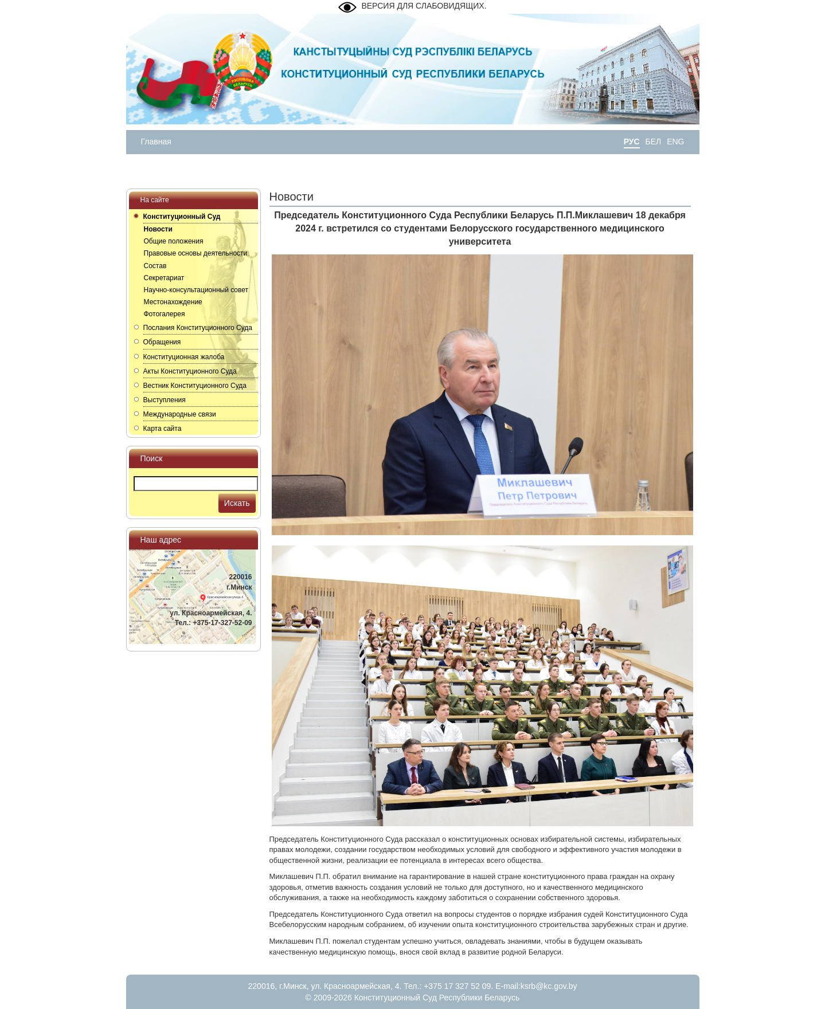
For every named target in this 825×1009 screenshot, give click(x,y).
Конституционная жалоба (184, 357)
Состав (155, 266)
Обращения (162, 342)
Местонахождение (173, 302)
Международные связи (179, 414)
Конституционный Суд (182, 217)
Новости (158, 229)
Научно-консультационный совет (196, 290)
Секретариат (164, 278)
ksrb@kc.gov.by (549, 986)
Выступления (164, 400)
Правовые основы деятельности (196, 253)
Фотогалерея (164, 314)
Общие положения (174, 241)
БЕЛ (654, 141)
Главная (156, 141)
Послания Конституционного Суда (198, 328)
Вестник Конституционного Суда (195, 386)
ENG (675, 141)
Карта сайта (162, 429)
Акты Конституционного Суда (190, 371)
